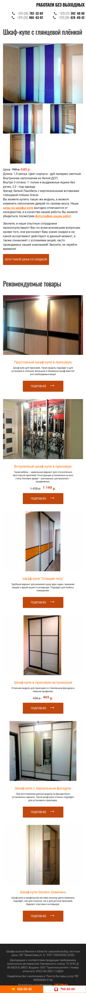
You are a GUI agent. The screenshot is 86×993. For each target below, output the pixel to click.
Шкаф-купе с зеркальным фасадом (43, 788)
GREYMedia (61, 984)
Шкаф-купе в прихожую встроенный (43, 682)
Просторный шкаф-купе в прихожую (43, 362)
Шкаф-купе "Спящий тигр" (42, 579)
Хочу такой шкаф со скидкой (26, 259)
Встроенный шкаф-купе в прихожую (43, 466)
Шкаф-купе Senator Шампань (43, 892)
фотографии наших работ (53, 216)
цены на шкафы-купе (18, 208)
